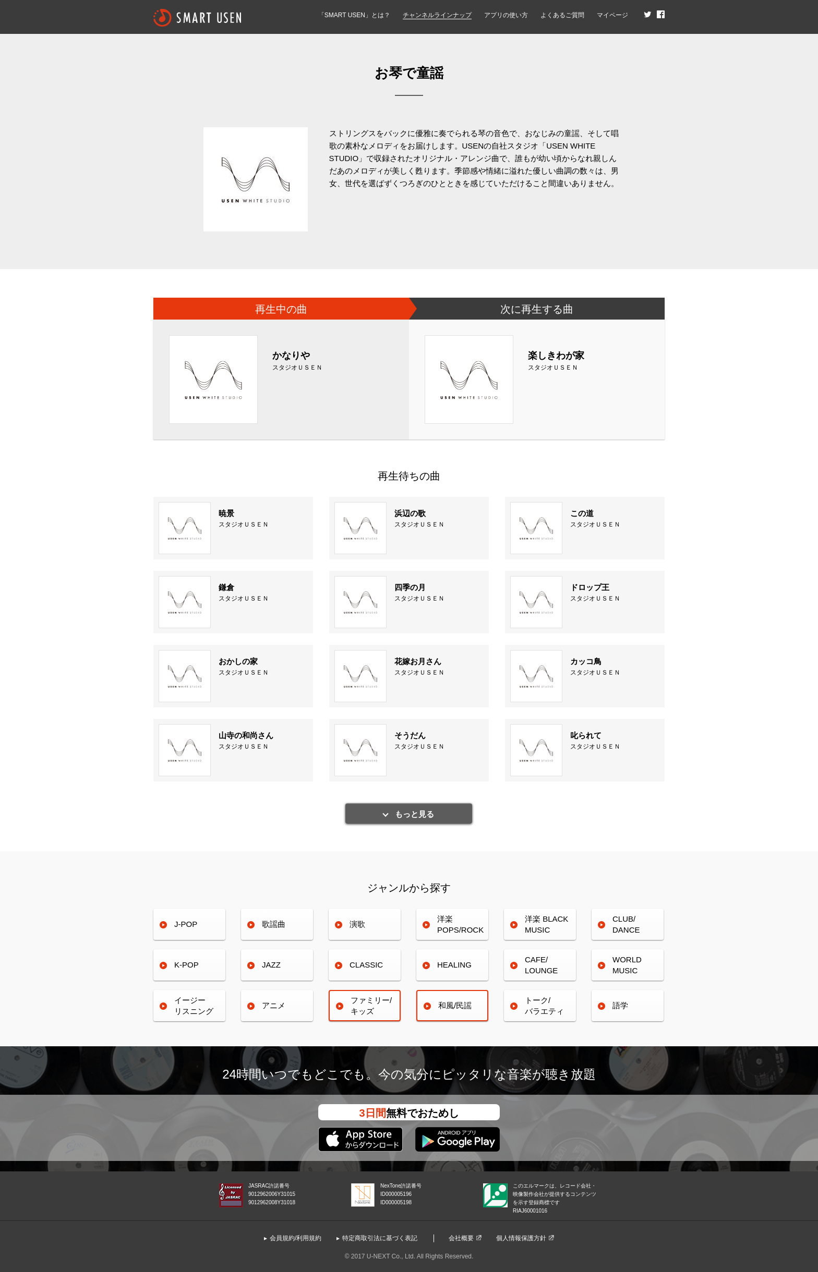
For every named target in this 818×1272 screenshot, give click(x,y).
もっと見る (414, 814)
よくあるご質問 (562, 15)
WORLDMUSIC (627, 964)
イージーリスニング (193, 1005)
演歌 (357, 924)
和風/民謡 (455, 1005)
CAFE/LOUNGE (541, 964)
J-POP (185, 924)
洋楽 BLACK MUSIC (546, 924)
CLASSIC (366, 964)
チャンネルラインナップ (437, 15)
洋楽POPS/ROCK (460, 924)
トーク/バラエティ (544, 1005)
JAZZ (271, 964)
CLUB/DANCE (626, 924)
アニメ (273, 1005)
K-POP (186, 964)
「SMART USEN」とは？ (354, 15)
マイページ (612, 15)
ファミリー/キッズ (371, 1005)
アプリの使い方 (506, 15)
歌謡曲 (273, 924)
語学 (620, 1005)
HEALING (454, 964)
